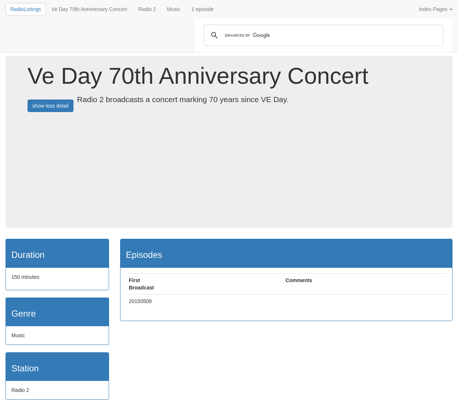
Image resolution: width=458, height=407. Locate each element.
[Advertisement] (243, 172)
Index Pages (435, 9)
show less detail (50, 106)
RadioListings (25, 9)
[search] (322, 35)
